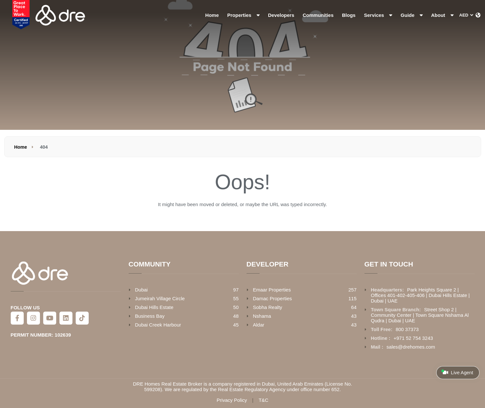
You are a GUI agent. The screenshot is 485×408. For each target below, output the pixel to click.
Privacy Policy (232, 400)
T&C (263, 400)
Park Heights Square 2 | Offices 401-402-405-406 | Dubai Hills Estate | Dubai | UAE (420, 295)
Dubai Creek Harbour (158, 325)
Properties (243, 15)
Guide (412, 15)
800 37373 (407, 329)
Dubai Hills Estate (154, 307)
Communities (318, 15)
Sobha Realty (267, 307)
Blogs (349, 15)
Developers (281, 15)
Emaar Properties (272, 289)
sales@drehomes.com (411, 347)
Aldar (258, 325)
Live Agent (457, 372)
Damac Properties (272, 298)
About (442, 15)
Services (378, 15)
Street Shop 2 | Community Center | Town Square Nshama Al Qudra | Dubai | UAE (420, 315)
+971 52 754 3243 (413, 338)
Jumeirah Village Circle (160, 298)
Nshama (262, 316)
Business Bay (150, 316)
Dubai (141, 289)
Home (212, 15)
